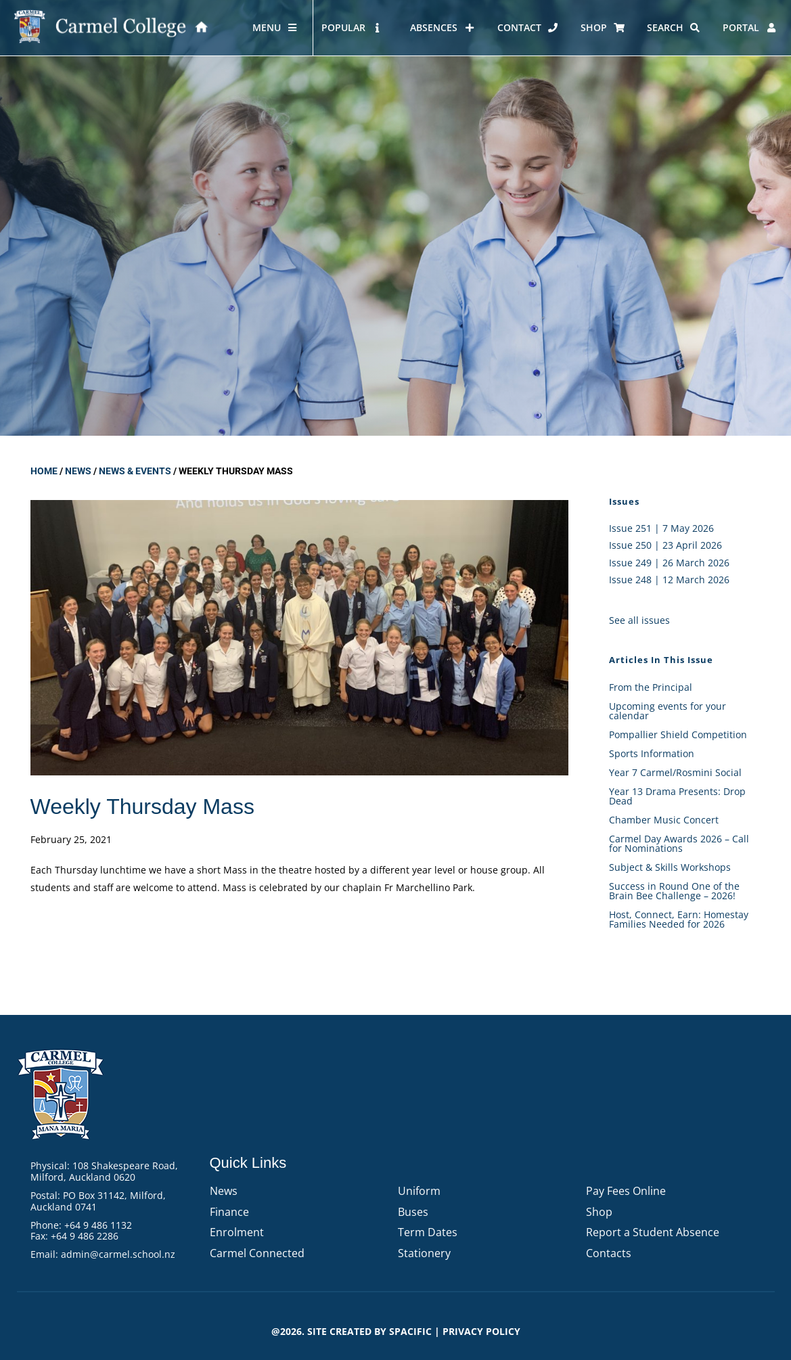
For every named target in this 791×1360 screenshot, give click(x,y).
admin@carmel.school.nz (118, 1254)
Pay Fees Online (626, 1190)
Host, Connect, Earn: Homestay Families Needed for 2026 (678, 919)
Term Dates (427, 1232)
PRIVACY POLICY (481, 1331)
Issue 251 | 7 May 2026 (661, 528)
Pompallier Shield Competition (678, 734)
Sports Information (651, 753)
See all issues (639, 620)
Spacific (410, 1331)
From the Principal (650, 687)
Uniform (419, 1190)
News (78, 471)
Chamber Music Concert (664, 819)
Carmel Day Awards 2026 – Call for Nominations (679, 843)
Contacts (608, 1253)
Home (44, 471)
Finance (229, 1211)
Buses (413, 1211)
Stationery (424, 1253)
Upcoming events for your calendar (667, 711)
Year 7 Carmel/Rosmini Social (675, 772)
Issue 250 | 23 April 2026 (665, 545)
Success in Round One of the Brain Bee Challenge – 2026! (674, 891)
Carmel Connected (257, 1253)
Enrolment (237, 1232)
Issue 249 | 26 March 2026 (669, 562)
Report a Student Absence (652, 1232)
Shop (599, 1211)
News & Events (135, 471)
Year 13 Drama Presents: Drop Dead (677, 796)
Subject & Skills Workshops (670, 867)
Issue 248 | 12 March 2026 (669, 579)
